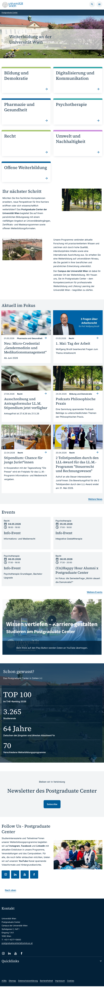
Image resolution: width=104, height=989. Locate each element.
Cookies (70, 983)
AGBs (4, 983)
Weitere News (95, 501)
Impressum (60, 983)
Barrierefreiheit (46, 983)
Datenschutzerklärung (28, 983)
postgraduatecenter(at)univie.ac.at (17, 946)
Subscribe (52, 807)
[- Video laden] (52, 629)
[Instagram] (3, 956)
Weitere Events (94, 594)
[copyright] (98, 207)
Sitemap (12, 983)
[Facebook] (21, 956)
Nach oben (10, 893)
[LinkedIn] (9, 956)
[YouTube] (15, 956)
